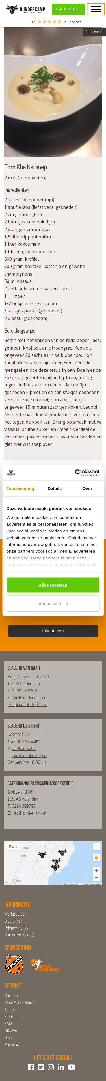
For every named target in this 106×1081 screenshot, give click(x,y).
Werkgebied (14, 914)
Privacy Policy (16, 928)
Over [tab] (87, 488)
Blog (8, 1037)
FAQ (8, 1023)
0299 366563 (24, 748)
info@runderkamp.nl (29, 697)
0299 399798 (24, 806)
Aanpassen (53, 603)
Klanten (11, 1016)
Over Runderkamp (20, 1002)
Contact (11, 995)
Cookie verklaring (19, 934)
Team (9, 1009)
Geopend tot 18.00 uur (27, 704)
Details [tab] (54, 488)
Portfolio (11, 1044)
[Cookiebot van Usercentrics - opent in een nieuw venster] (75, 472)
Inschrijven (53, 630)
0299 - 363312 (24, 690)
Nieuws (10, 1030)
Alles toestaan (53, 585)
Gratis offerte (68, 9)
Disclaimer (13, 921)
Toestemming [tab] (20, 488)
